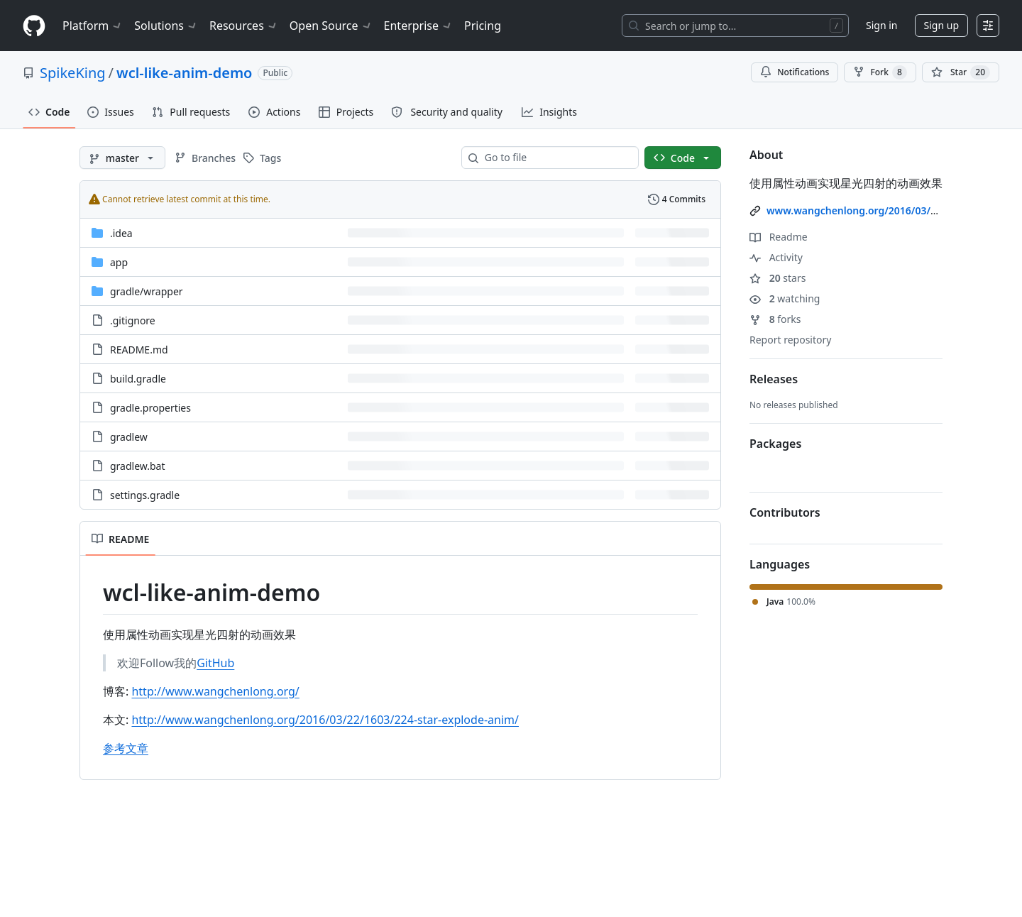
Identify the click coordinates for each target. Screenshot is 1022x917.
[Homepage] (34, 26)
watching (784, 298)
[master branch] (122, 157)
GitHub (215, 663)
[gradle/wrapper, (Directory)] (146, 291)
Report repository (790, 339)
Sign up (941, 25)
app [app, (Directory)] (119, 262)
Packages (775, 443)
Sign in (881, 25)
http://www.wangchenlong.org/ (215, 691)
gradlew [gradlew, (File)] (129, 437)
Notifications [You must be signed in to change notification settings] (794, 72)
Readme (778, 236)
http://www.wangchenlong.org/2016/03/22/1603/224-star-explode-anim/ (325, 719)
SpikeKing (73, 72)
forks (775, 319)
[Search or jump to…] (735, 25)
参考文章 (125, 748)
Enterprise (418, 25)
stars (777, 278)
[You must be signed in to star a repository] (960, 72)
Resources (243, 25)
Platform (92, 25)
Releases (773, 379)
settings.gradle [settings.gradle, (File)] (145, 495)
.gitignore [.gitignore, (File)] (132, 320)
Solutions (166, 25)
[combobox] (556, 157)
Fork (879, 72)
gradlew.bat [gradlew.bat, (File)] (137, 466)
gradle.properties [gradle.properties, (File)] (150, 407)
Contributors (784, 512)
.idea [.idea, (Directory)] (121, 233)
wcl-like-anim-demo (184, 72)
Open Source (331, 25)
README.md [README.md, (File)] (139, 349)
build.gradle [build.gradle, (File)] (138, 378)
